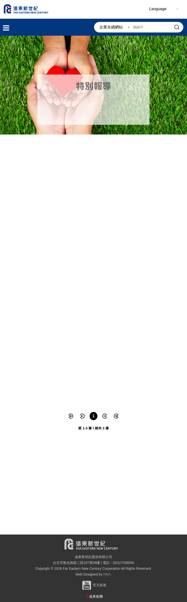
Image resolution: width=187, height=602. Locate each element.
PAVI (107, 574)
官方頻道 (93, 585)
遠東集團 (96, 596)
